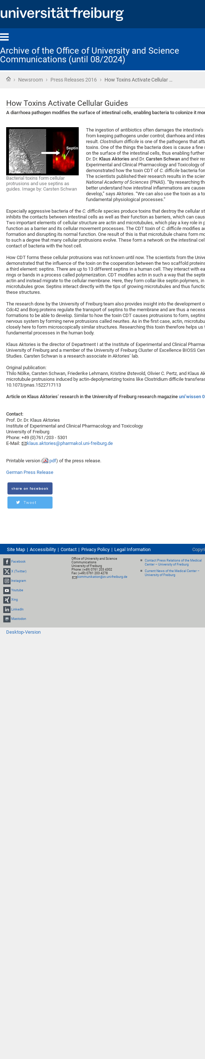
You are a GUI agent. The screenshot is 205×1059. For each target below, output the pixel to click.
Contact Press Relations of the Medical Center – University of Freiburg (173, 562)
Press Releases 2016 (73, 80)
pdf (52, 460)
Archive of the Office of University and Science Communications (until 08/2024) (89, 55)
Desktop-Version (23, 632)
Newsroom (30, 80)
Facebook (18, 562)
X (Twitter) (18, 571)
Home (8, 79)
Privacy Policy (95, 549)
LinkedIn (17, 609)
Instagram (18, 581)
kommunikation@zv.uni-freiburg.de (102, 577)
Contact (69, 549)
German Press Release (29, 472)
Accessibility (43, 549)
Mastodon (18, 619)
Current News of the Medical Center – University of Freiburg (172, 573)
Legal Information (132, 549)
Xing (14, 599)
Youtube (17, 590)
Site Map (16, 549)
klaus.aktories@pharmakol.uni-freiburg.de (70, 443)
